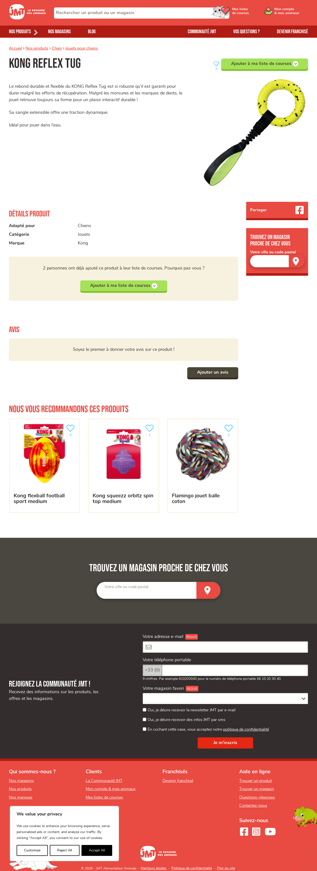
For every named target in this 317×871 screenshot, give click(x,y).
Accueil (15, 48)
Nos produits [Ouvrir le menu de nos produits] (20, 32)
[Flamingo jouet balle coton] (202, 466)
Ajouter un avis (212, 372)
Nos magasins (59, 32)
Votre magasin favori (163, 688)
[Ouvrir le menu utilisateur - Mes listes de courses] (254, 13)
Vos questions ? (246, 32)
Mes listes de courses (104, 797)
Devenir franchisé (292, 32)
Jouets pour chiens (81, 48)
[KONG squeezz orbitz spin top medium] (123, 466)
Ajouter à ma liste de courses (264, 63)
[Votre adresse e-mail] (225, 647)
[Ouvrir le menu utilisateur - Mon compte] (291, 13)
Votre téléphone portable (167, 660)
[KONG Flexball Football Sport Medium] (44, 466)
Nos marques (20, 797)
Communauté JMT (202, 32)
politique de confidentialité (246, 729)
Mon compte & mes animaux (110, 789)
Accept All (97, 850)
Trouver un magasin (256, 789)
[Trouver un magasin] (296, 261)
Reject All (64, 850)
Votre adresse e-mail (163, 636)
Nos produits (37, 48)
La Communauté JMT (104, 781)
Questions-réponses (257, 797)
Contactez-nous (253, 806)
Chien (57, 48)
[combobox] (141, 13)
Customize (32, 850)
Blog (92, 32)
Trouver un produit (255, 781)
